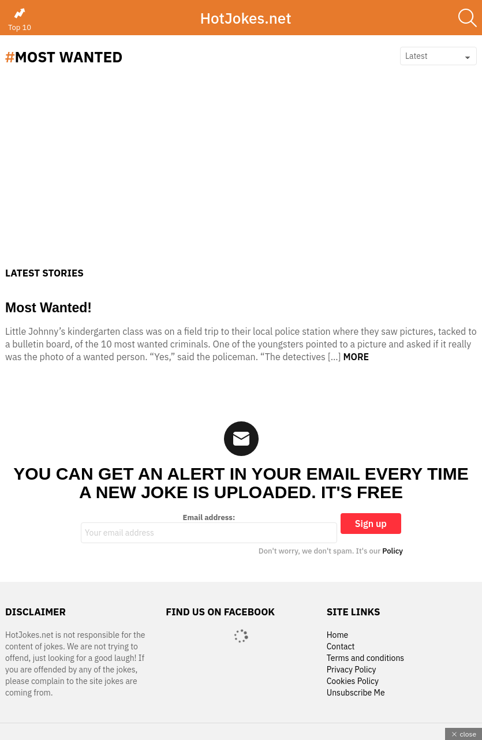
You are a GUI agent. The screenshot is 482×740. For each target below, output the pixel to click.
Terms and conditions (366, 658)
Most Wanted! (48, 307)
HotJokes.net (245, 18)
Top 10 (19, 20)
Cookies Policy (353, 681)
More (356, 356)
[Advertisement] (241, 180)
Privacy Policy (351, 670)
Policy (392, 551)
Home (338, 635)
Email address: (209, 528)
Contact (341, 647)
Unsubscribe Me (356, 693)
